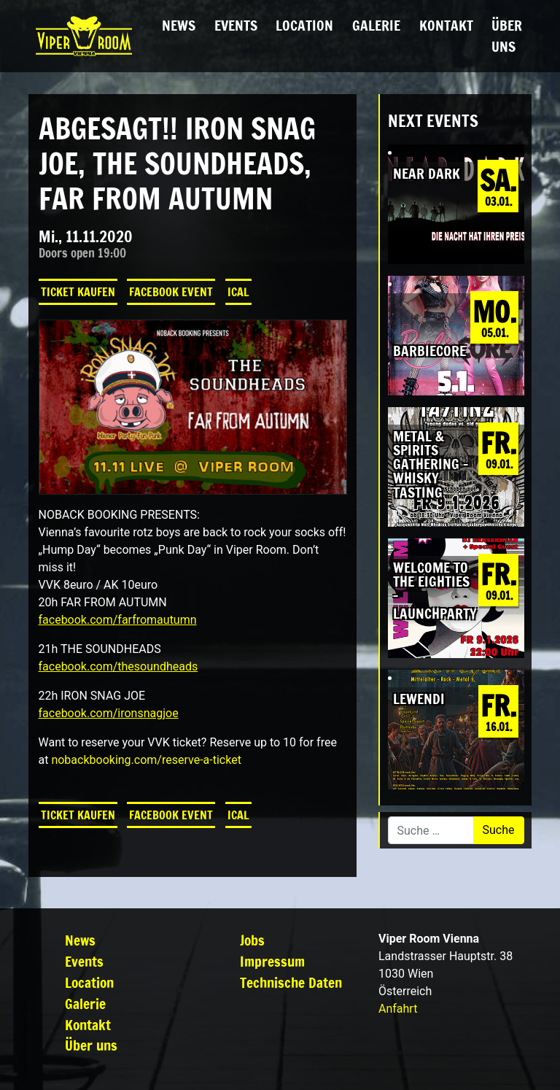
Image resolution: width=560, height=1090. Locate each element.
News (178, 25)
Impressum (272, 961)
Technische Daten (291, 982)
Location (304, 25)
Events (235, 25)
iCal (238, 292)
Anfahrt (397, 1009)
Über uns (506, 35)
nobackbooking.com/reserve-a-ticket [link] (146, 760)
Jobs (252, 940)
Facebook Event (171, 292)
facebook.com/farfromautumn (118, 620)
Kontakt (446, 25)
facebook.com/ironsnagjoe (109, 713)
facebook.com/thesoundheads (118, 666)
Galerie (376, 25)
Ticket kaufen (78, 292)
